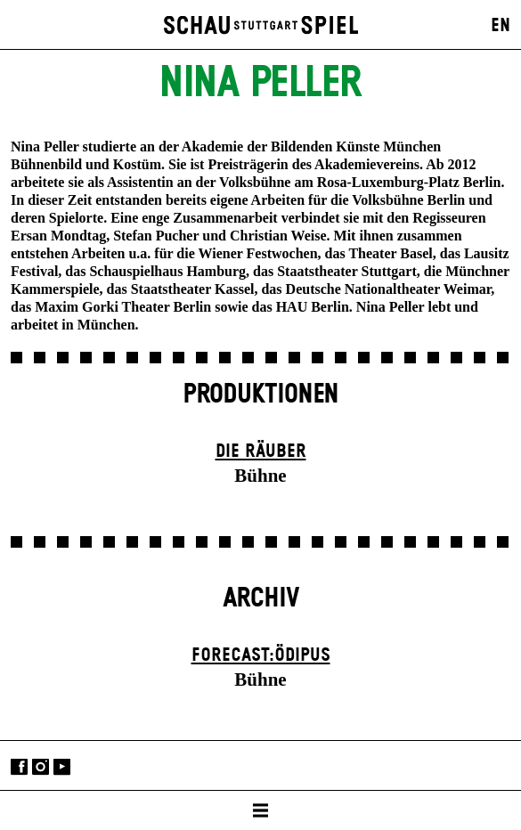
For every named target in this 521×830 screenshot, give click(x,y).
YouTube (61, 767)
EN (500, 26)
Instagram (40, 767)
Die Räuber (261, 451)
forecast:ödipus (260, 655)
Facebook (19, 767)
